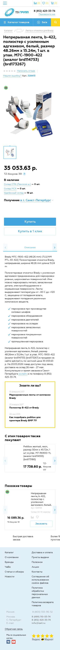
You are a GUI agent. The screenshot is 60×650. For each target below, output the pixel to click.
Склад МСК (10, 188)
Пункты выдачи (40, 557)
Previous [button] (5, 248)
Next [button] (54, 248)
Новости (9, 576)
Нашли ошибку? (12, 75)
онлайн (23, 373)
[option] (30, 114)
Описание (30, 247)
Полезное (37, 562)
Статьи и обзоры (14, 571)
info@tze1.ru (38, 623)
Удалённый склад (14, 193)
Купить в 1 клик (30, 231)
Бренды (9, 562)
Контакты (37, 571)
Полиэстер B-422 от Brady (24, 407)
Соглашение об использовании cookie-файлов (40, 579)
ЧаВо (8, 567)
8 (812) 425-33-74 (44, 10)
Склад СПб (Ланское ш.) (17, 184)
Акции (35, 567)
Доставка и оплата (42, 552)
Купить (30, 221)
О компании (12, 557)
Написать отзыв (26, 71)
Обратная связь (14, 629)
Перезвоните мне (47, 14)
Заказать (41, 523)
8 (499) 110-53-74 (41, 616)
